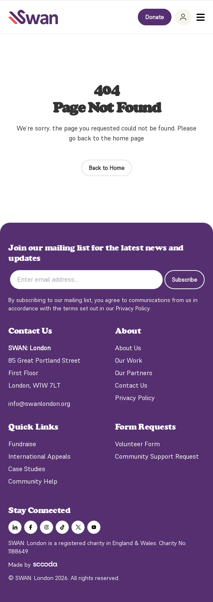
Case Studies (26, 468)
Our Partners (133, 373)
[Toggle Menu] (200, 17)
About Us (128, 348)
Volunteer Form (137, 444)
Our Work (128, 360)
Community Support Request (157, 456)
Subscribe (184, 279)
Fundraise (22, 444)
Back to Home (107, 168)
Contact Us (131, 385)
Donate (154, 17)
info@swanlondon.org (39, 403)
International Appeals (39, 456)
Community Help (32, 481)
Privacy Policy (135, 397)
